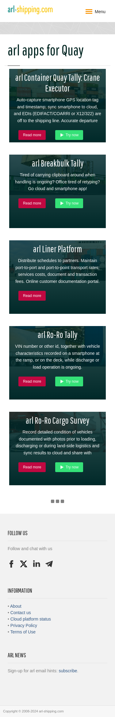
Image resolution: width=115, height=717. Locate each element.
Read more (32, 135)
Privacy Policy (23, 625)
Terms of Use (23, 631)
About (15, 606)
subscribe (68, 670)
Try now (69, 135)
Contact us (20, 612)
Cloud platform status (30, 619)
